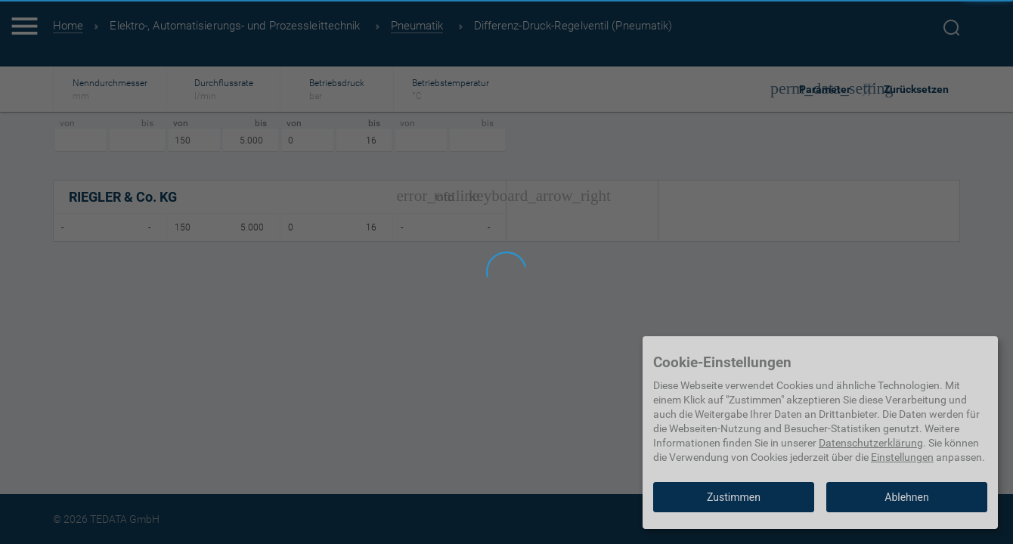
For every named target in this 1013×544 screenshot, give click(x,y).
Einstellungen (902, 457)
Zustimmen (734, 497)
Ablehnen (906, 497)
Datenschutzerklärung (871, 443)
